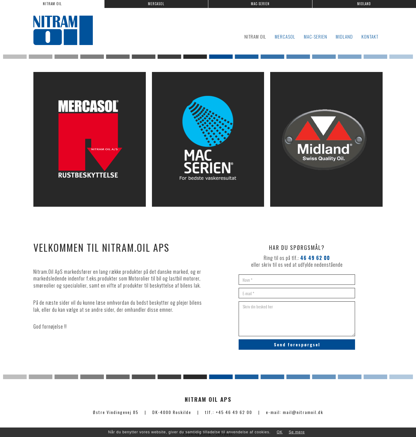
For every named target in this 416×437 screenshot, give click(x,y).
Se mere (297, 432)
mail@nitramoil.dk (303, 412)
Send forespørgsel (297, 344)
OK (279, 432)
